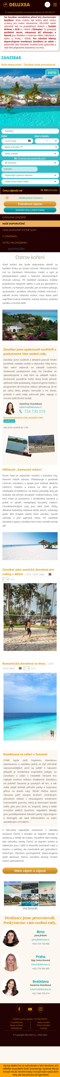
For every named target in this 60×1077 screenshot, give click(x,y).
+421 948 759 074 (40, 993)
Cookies (43, 1028)
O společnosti (16, 1022)
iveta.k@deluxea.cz (40, 964)
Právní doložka (43, 1025)
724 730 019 (34, 411)
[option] (30, 617)
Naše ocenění (43, 1022)
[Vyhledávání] (47, 4)
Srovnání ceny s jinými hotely (30, 209)
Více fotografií (30, 908)
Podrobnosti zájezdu (30, 204)
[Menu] (54, 4)
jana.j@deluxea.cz (40, 939)
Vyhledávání (16, 1028)
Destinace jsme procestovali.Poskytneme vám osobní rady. (30, 920)
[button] (30, 147)
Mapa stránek (16, 1025)
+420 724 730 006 (40, 943)
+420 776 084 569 (40, 968)
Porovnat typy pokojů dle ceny (31, 158)
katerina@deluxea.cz (30, 407)
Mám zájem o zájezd (30, 871)
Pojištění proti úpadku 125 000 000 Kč (30, 1019)
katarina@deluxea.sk (40, 989)
